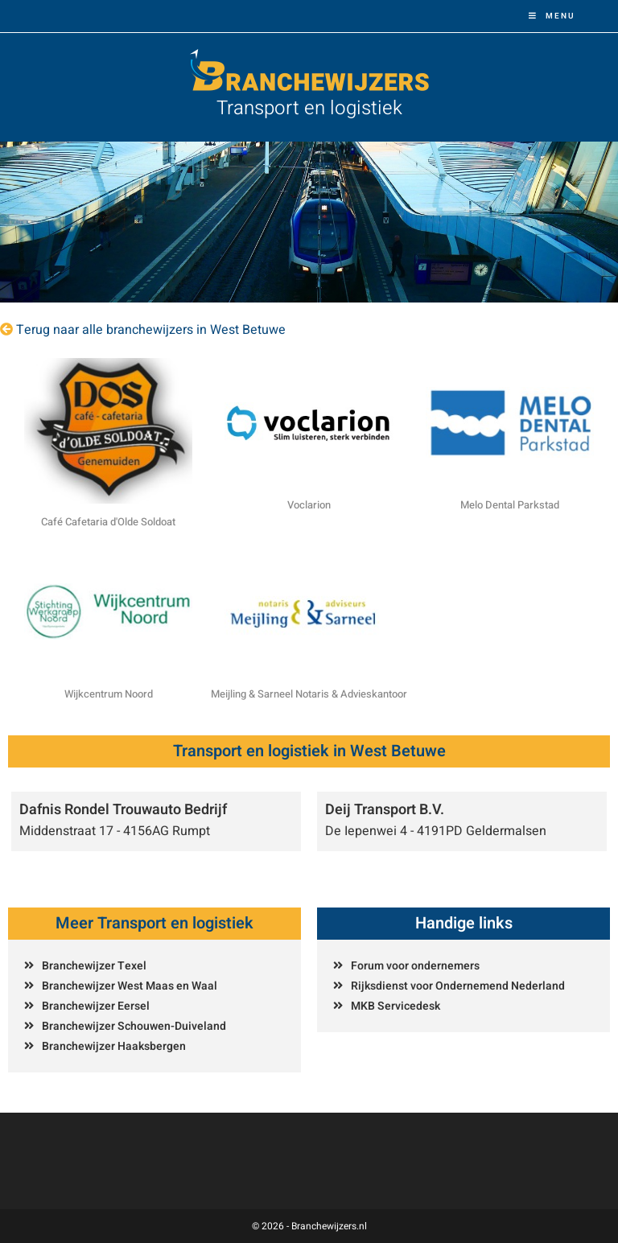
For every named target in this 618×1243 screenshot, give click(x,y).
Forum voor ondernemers (415, 965)
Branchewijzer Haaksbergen (114, 1046)
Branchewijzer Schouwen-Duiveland (134, 1026)
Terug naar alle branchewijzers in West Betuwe (151, 330)
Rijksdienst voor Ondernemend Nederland (458, 986)
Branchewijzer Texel (94, 965)
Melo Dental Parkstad (509, 504)
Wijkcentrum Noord (108, 694)
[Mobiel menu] (552, 16)
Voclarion (309, 504)
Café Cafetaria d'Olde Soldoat (108, 521)
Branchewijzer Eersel (96, 1006)
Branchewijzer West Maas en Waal (129, 986)
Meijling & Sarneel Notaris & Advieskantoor (309, 694)
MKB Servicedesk (395, 1006)
